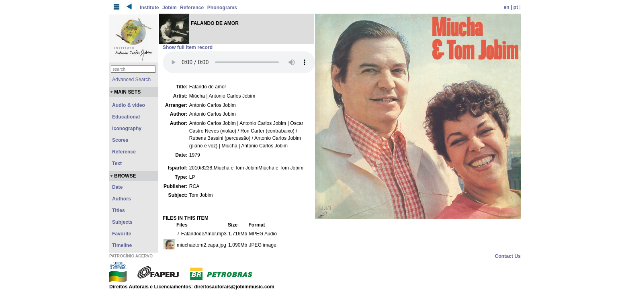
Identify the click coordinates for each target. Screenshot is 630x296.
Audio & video (128, 105)
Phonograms (222, 7)
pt (515, 7)
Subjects (122, 222)
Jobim (169, 7)
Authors (121, 199)
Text (117, 163)
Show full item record (188, 47)
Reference (192, 7)
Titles (118, 210)
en (506, 7)
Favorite (121, 234)
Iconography (126, 128)
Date (117, 187)
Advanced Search (131, 79)
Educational (126, 117)
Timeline (122, 245)
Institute (149, 7)
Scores (120, 140)
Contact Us (508, 256)
